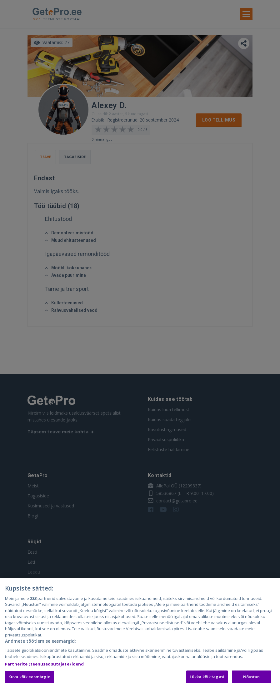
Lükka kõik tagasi (207, 679)
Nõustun (251, 679)
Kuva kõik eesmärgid (29, 679)
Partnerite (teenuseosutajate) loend (44, 666)
